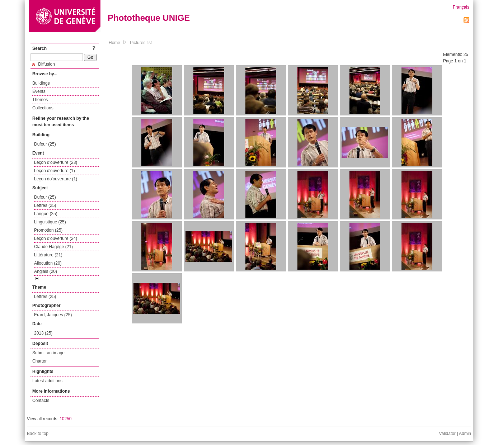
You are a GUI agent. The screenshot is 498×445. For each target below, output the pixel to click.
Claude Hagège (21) (53, 246)
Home (114, 42)
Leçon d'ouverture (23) (55, 162)
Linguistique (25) (50, 221)
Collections (42, 107)
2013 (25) (43, 333)
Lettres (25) (45, 205)
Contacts (40, 400)
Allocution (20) (48, 263)
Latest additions (47, 380)
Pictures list (141, 42)
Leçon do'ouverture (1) (55, 178)
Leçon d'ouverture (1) (54, 170)
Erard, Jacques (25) (53, 314)
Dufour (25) (45, 144)
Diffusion (43, 64)
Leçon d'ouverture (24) (55, 238)
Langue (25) (45, 213)
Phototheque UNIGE (149, 18)
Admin (465, 433)
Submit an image (48, 352)
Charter (39, 361)
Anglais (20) (45, 271)
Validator (447, 433)
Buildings (41, 83)
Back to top (37, 433)
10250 (65, 418)
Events (39, 91)
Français (461, 7)
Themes (40, 99)
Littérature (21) (48, 254)
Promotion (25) (48, 230)
